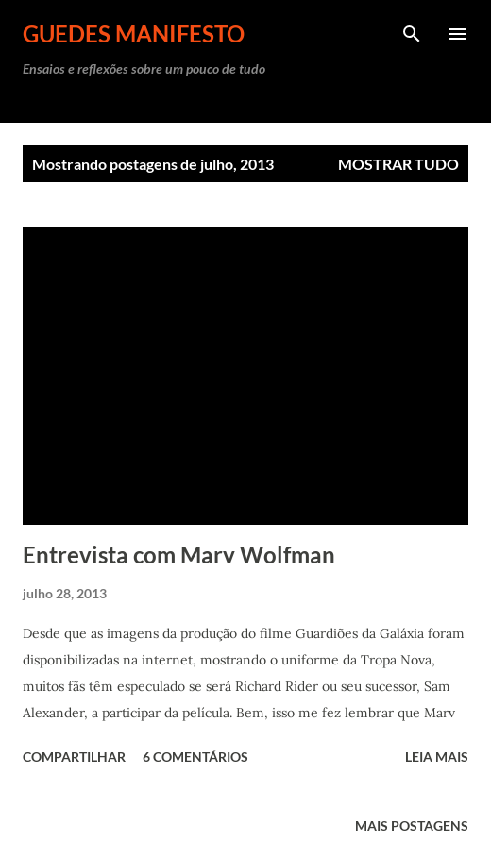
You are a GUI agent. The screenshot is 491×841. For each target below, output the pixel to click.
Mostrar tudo (398, 164)
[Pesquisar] (411, 34)
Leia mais (436, 756)
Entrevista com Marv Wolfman (179, 554)
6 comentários (195, 756)
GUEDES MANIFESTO (134, 33)
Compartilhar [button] (74, 756)
